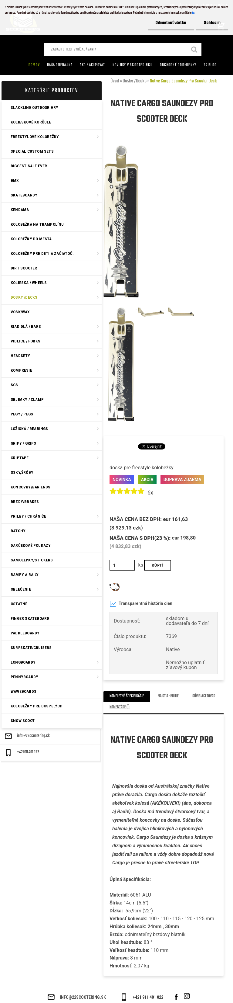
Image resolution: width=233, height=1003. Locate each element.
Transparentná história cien (141, 603)
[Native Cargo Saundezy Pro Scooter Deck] (121, 147)
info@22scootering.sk (33, 736)
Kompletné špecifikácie (127, 696)
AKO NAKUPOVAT (92, 65)
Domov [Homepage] (34, 65)
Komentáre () (120, 707)
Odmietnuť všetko (170, 22)
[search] (194, 50)
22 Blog (210, 65)
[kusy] (122, 565)
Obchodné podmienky (178, 65)
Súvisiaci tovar (203, 696)
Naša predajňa (60, 65)
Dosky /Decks (134, 81)
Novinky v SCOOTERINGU (133, 65)
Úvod (114, 81)
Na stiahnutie (168, 696)
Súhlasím (212, 22)
